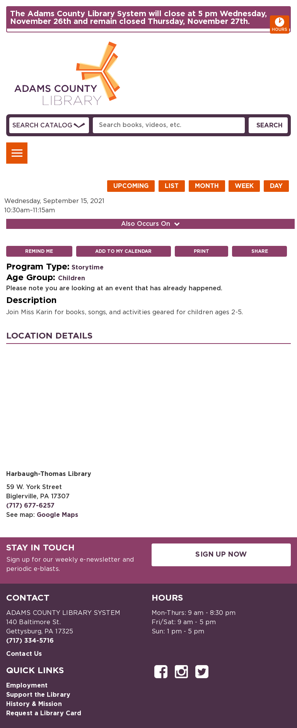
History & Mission (34, 704)
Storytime (88, 267)
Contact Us (24, 654)
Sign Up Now (221, 554)
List (172, 186)
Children (71, 278)
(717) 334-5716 (30, 641)
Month (207, 186)
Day (276, 186)
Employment (27, 685)
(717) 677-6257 (30, 506)
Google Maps (57, 515)
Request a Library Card (43, 713)
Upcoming (130, 186)
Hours (280, 24)
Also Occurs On (151, 224)
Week (244, 186)
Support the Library (38, 695)
